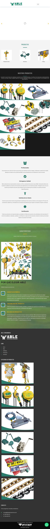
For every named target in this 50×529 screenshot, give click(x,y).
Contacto (4, 354)
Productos (4, 352)
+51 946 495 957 (5, 514)
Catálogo (4, 350)
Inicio (3, 347)
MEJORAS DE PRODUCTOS (14, 312)
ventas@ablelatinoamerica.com (9, 512)
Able (3, 348)
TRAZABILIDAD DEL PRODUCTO (15, 303)
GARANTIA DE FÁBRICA (13, 292)
